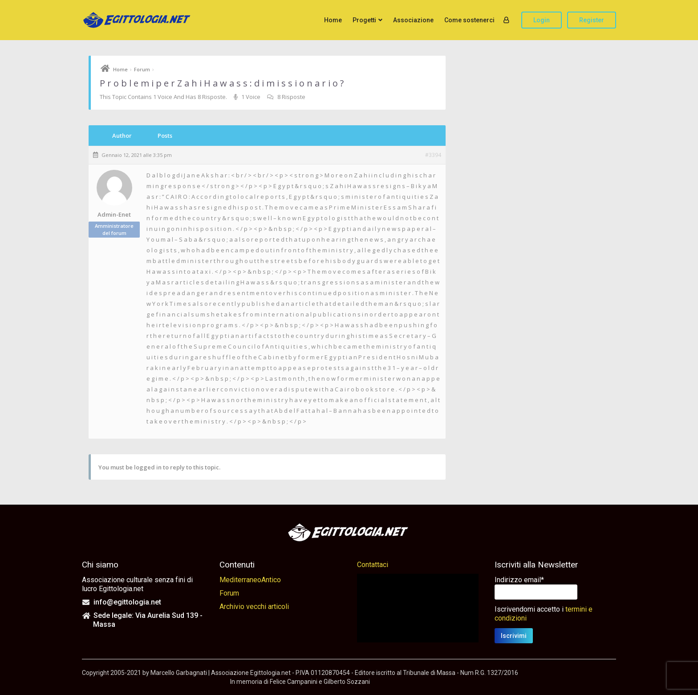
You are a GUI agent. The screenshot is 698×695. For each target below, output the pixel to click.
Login (541, 20)
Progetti (364, 20)
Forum (142, 69)
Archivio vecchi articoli (254, 606)
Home (333, 20)
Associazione (413, 20)
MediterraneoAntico (250, 580)
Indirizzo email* (519, 580)
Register (591, 20)
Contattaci (372, 564)
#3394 (433, 155)
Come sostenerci (469, 20)
